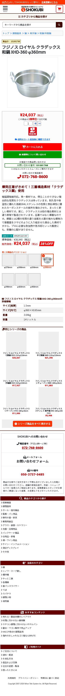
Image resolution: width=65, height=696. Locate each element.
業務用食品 (8, 521)
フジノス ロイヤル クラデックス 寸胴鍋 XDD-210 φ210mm (16, 354)
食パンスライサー (11, 585)
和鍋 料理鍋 (45, 33)
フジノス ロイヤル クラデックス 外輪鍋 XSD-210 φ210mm (16, 381)
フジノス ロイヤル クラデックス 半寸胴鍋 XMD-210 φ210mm (48, 354)
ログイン (6, 2)
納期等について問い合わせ (32, 154)
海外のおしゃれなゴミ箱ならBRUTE (19, 635)
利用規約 (12, 678)
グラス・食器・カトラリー (15, 525)
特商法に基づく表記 (50, 678)
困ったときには (10, 670)
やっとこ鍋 (8, 578)
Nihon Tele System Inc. (33, 684)
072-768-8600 (35, 177)
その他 (6, 551)
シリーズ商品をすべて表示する (34, 423)
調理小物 (7, 597)
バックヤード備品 (11, 532)
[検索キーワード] (29, 24)
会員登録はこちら (49, 2)
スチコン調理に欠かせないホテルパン (20, 624)
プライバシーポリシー (28, 678)
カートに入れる (32, 147)
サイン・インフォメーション (16, 544)
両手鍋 (33, 33)
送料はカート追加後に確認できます (32, 139)
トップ (6, 33)
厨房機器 (7, 502)
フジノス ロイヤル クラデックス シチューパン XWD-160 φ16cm (48, 381)
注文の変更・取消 (11, 666)
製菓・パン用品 (10, 513)
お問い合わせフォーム (32, 461)
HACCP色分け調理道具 (13, 631)
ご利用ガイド (32, 646)
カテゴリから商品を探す (32, 16)
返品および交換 (10, 662)
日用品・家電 (9, 536)
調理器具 (16, 33)
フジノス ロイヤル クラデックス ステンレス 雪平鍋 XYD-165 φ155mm (48, 410)
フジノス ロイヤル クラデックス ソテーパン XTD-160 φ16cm (16, 409)
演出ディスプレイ (11, 547)
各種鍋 (6, 582)
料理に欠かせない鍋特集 (14, 620)
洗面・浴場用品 (10, 528)
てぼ (5, 589)
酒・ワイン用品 (10, 540)
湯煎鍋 (6, 601)
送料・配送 (8, 654)
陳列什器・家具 (10, 517)
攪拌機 (6, 574)
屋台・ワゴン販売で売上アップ (17, 627)
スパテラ (7, 593)
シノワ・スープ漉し (12, 570)
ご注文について (10, 651)
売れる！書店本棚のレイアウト (17, 616)
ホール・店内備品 (11, 510)
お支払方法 (8, 658)
